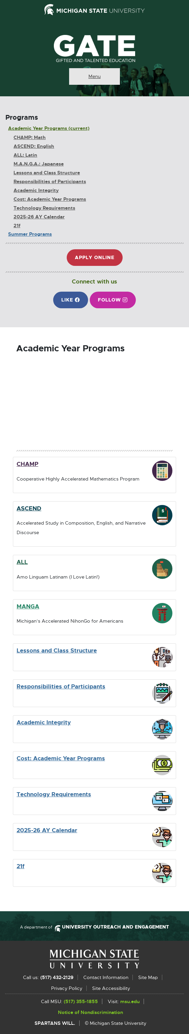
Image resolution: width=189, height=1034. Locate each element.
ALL (22, 562)
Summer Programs (30, 234)
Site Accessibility (111, 988)
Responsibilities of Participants (50, 181)
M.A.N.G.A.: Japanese (39, 164)
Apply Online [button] (97, 260)
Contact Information (105, 977)
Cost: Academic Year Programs (50, 199)
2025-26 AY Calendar (39, 217)
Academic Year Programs (37, 128)
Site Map (148, 977)
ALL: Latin (25, 155)
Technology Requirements (44, 208)
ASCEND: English (34, 146)
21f (17, 226)
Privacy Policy (66, 988)
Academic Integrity (36, 190)
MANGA (28, 606)
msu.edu (130, 1001)
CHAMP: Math (30, 137)
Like (74, 302)
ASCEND (29, 508)
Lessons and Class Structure (47, 173)
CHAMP (27, 464)
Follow (117, 302)
